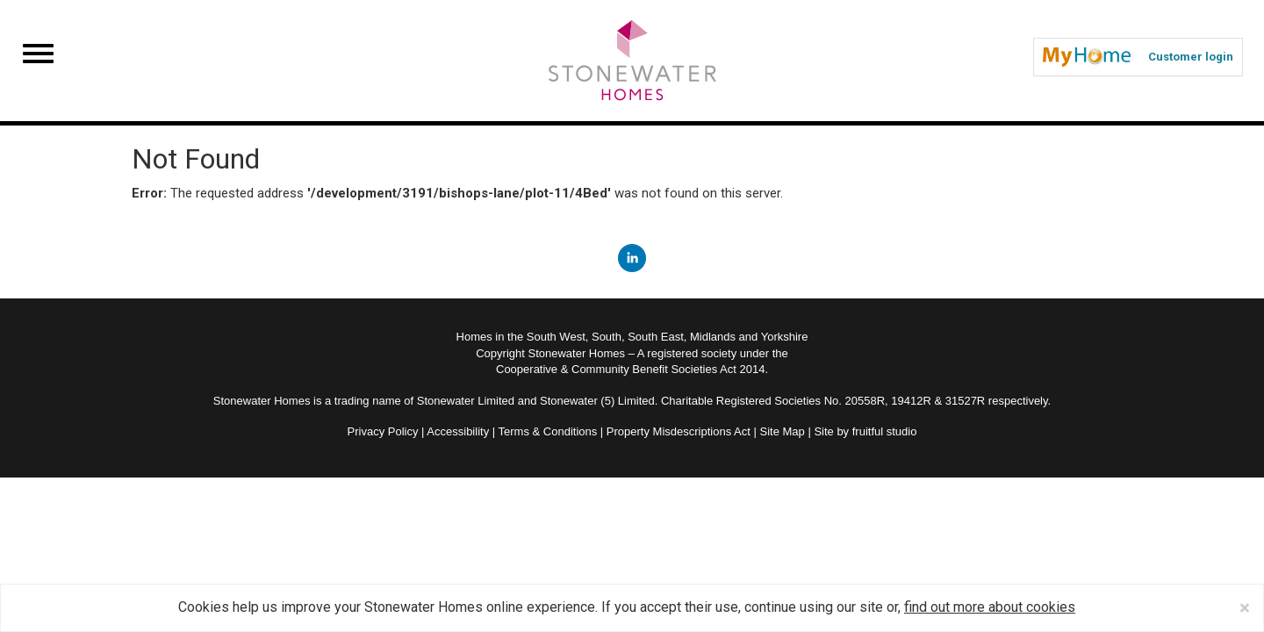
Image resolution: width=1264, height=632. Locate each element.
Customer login (1138, 57)
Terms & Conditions (548, 431)
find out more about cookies (989, 607)
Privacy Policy (383, 431)
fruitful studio (884, 431)
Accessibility (458, 431)
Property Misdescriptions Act (678, 431)
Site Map (781, 431)
